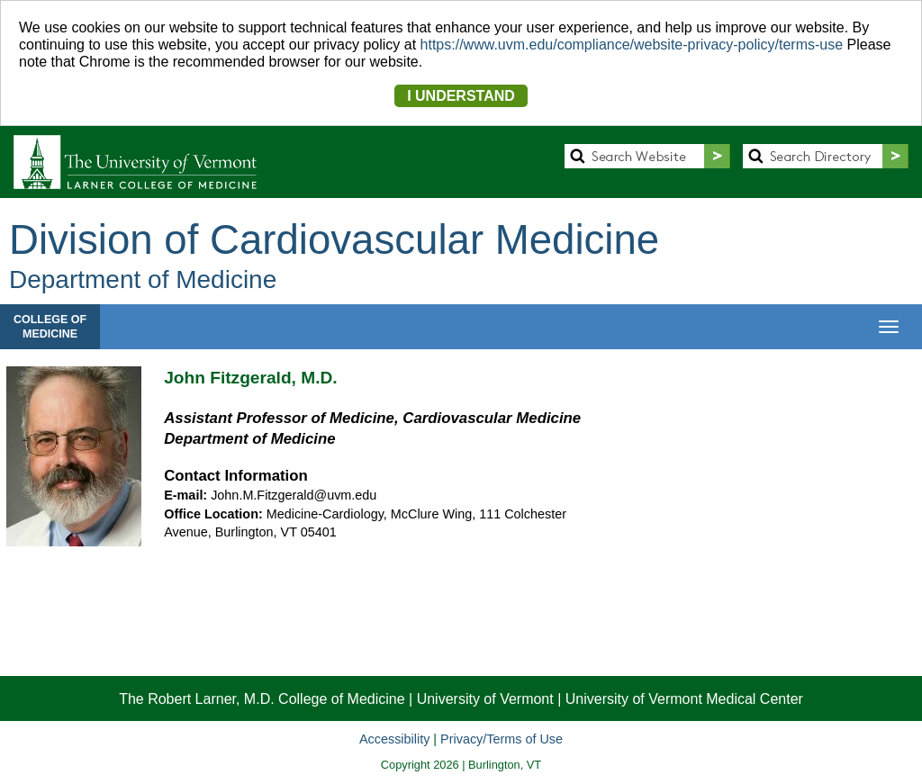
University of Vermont (485, 699)
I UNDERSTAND (461, 96)
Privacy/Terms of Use (501, 739)
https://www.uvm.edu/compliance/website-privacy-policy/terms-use (632, 44)
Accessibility (394, 739)
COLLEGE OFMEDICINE (50, 326)
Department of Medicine (142, 279)
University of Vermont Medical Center (684, 699)
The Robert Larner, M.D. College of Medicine (261, 699)
